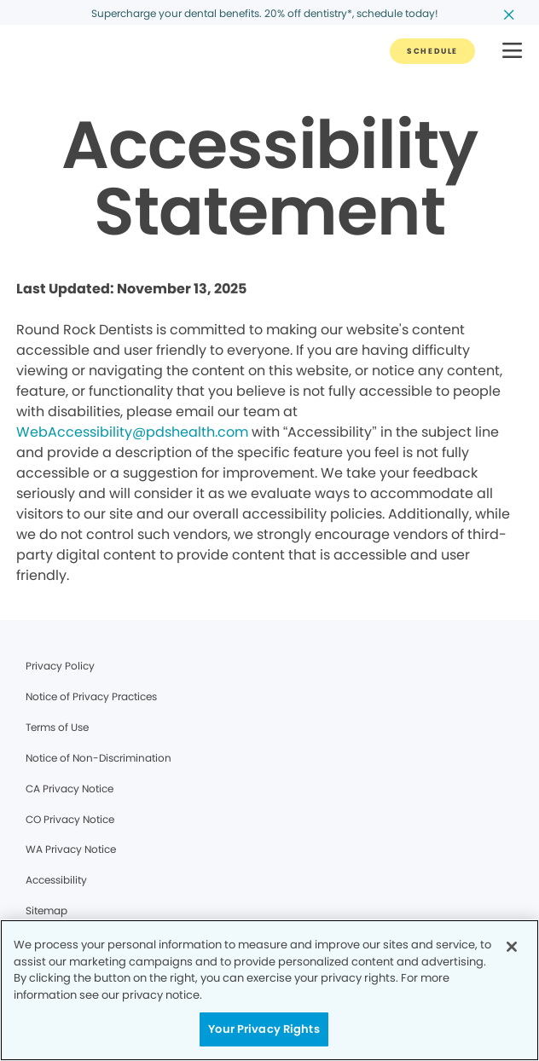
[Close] (511, 946)
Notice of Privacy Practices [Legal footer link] (91, 696)
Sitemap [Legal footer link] (46, 910)
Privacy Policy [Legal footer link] (60, 665)
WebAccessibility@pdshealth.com (132, 432)
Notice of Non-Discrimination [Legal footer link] (98, 758)
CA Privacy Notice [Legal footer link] (69, 788)
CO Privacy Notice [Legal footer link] (70, 819)
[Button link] (432, 51)
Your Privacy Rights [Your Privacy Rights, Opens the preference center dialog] (263, 1029)
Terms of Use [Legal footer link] (57, 727)
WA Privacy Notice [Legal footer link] (71, 849)
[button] (512, 51)
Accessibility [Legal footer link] (56, 880)
